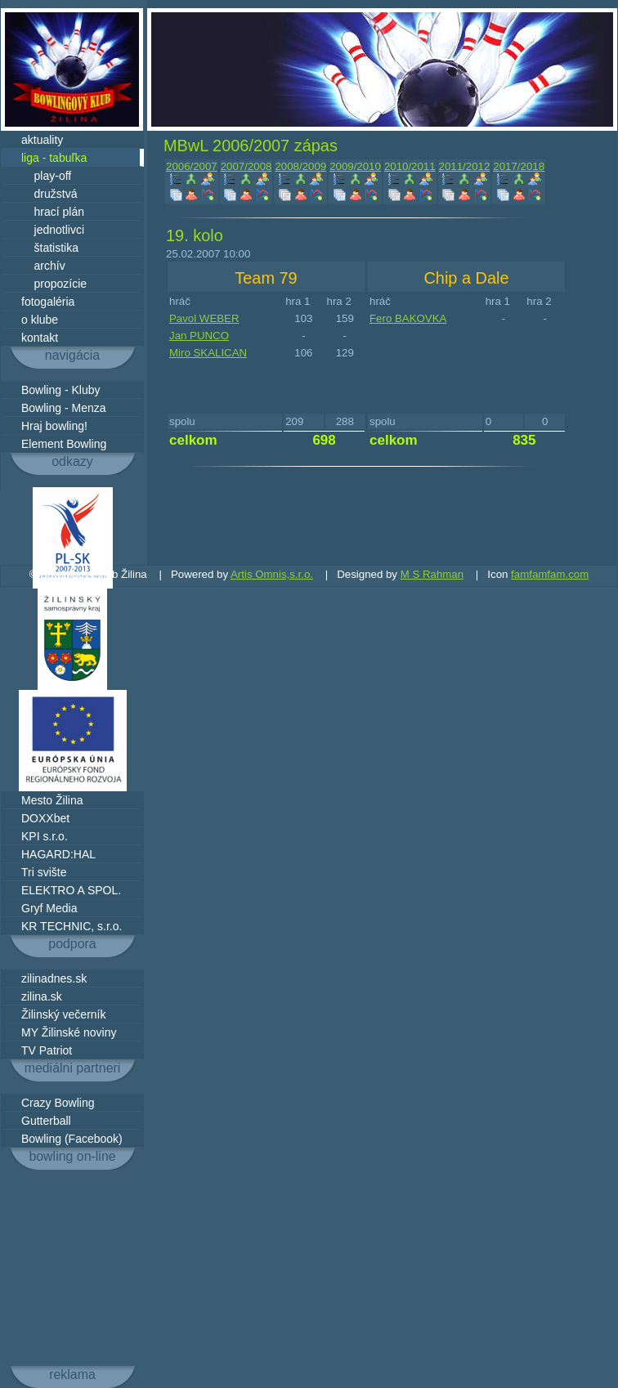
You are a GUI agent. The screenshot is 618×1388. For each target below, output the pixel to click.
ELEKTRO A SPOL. (71, 890)
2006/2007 (191, 166)
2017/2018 (518, 166)
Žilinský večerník (63, 1014)
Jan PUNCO (199, 335)
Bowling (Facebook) (72, 1138)
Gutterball (46, 1120)
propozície (54, 283)
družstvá (49, 193)
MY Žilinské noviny (68, 1032)
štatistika (49, 247)
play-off (46, 175)
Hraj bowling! (54, 425)
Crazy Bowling (57, 1102)
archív (43, 265)
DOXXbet (45, 818)
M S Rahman (432, 574)
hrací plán (52, 211)
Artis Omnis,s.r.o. (272, 574)
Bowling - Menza (63, 407)
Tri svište (43, 872)
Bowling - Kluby (61, 389)
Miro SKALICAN (208, 353)
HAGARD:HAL (58, 854)
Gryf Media (49, 908)
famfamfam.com (550, 574)
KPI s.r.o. (44, 836)
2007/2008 (246, 166)
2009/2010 (355, 166)
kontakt (39, 337)
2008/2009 (300, 166)
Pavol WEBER (204, 318)
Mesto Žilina (52, 800)
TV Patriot (46, 1050)
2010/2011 (410, 166)
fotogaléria (47, 301)
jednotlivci (52, 229)
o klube (39, 319)
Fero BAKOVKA (407, 318)
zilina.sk (41, 996)
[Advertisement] (73, 1268)
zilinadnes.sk (54, 978)
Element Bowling (63, 443)
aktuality (42, 139)
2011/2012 (464, 166)
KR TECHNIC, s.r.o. (71, 926)
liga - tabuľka (54, 157)
